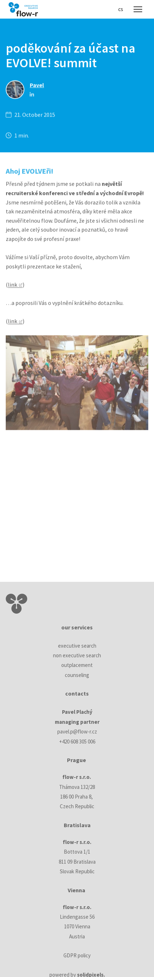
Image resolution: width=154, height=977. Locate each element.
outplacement (77, 665)
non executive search (77, 655)
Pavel (37, 85)
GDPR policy (77, 955)
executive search (77, 645)
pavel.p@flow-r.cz (77, 731)
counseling (77, 675)
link (12, 286)
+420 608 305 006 (77, 741)
